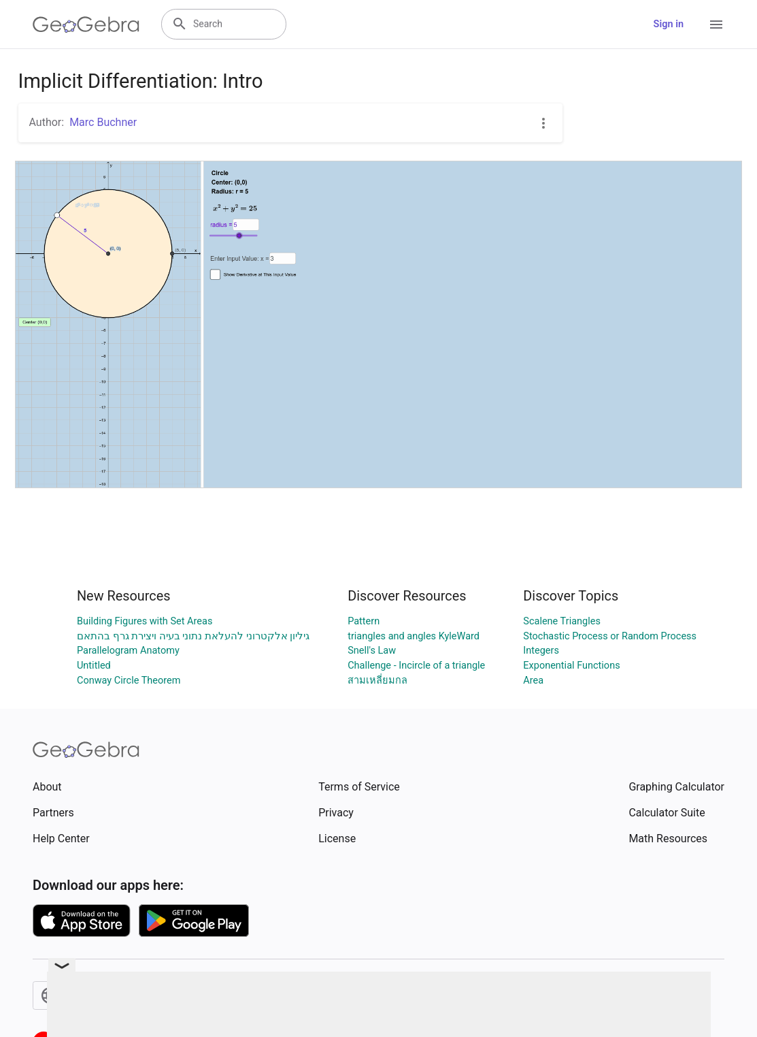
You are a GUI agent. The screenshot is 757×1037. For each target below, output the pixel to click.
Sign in (669, 24)
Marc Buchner (103, 122)
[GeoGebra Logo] (86, 24)
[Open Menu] (716, 24)
